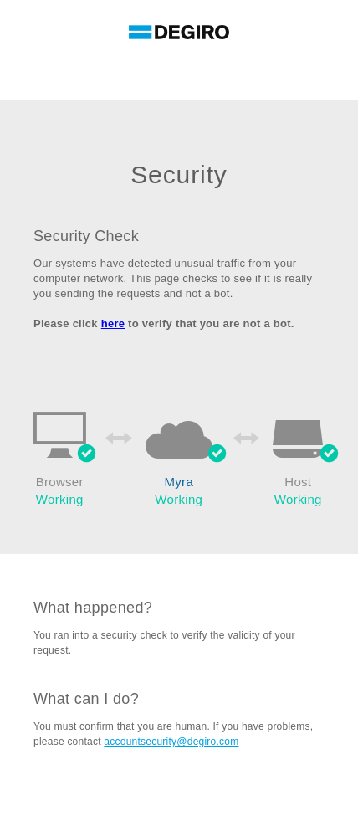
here (113, 323)
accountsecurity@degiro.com (171, 741)
